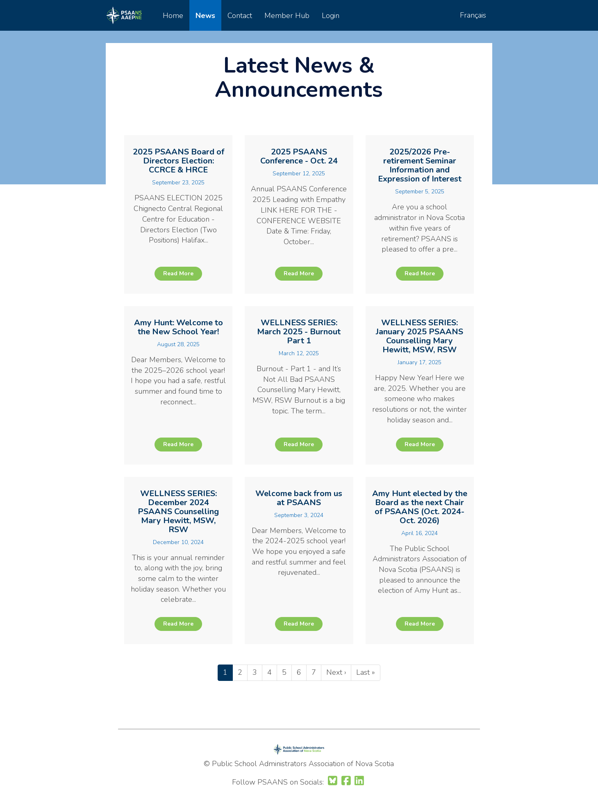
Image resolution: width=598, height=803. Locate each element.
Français (473, 15)
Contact (239, 15)
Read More (178, 273)
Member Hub (286, 15)
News (205, 15)
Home (173, 15)
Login (330, 15)
